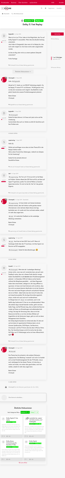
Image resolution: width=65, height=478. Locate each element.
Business (13, 2)
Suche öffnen (23, 462)
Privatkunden (5, 2)
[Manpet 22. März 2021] (26, 441)
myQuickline (33, 2)
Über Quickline (22, 2)
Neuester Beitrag (55, 67)
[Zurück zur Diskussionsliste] (2, 8)
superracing (14, 177)
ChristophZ (14, 115)
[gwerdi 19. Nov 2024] (3, 441)
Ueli (12, 216)
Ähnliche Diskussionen (23, 71)
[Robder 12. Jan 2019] (26, 418)
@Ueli (22, 300)
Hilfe (52, 2)
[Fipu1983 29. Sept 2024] (3, 418)
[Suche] (41, 8)
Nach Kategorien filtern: (14, 412)
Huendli (13, 351)
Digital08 (17, 81)
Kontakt (61, 2)
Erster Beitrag (55, 39)
